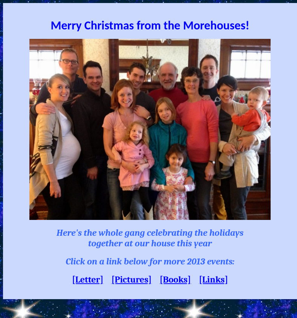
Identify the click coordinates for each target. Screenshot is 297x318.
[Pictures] (131, 279)
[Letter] (87, 279)
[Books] (175, 279)
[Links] (213, 279)
